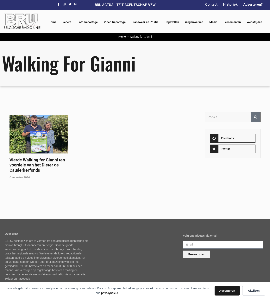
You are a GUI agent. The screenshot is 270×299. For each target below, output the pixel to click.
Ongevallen (172, 22)
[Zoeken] (255, 117)
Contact (211, 4)
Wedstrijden (254, 22)
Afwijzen (254, 290)
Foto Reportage (88, 22)
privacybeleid (109, 293)
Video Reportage (115, 22)
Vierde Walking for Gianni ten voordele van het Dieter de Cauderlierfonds (37, 165)
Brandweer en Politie (145, 22)
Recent (66, 22)
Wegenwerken (194, 22)
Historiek (230, 4)
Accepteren (227, 290)
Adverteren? (253, 4)
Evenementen (232, 22)
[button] (232, 138)
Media (213, 22)
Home (52, 22)
